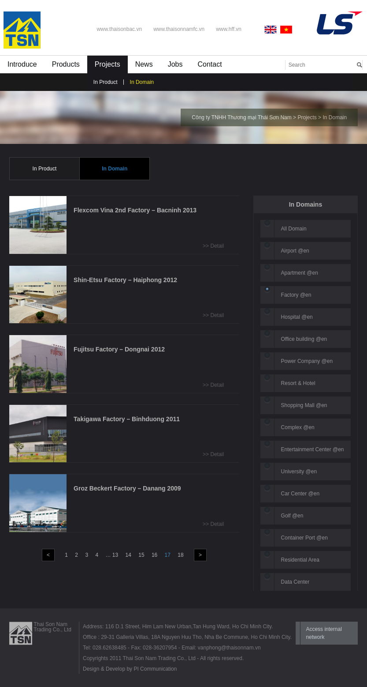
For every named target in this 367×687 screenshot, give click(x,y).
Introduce (22, 64)
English (272, 30)
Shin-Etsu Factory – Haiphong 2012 (125, 279)
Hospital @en (297, 317)
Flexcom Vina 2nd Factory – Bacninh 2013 (135, 210)
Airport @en (295, 251)
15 (141, 555)
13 (115, 555)
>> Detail (213, 246)
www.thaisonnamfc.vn (178, 29)
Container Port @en (304, 538)
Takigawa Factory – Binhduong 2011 (127, 419)
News (144, 64)
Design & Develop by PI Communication (130, 669)
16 (154, 555)
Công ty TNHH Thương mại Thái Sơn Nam (241, 117)
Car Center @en (300, 494)
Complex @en (298, 427)
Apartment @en (299, 273)
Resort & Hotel (298, 383)
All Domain (294, 229)
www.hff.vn (228, 29)
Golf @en (292, 516)
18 (180, 555)
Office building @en (304, 339)
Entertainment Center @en (312, 449)
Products (66, 64)
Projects (107, 64)
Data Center (295, 582)
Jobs (175, 64)
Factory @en (296, 295)
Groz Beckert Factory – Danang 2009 (127, 488)
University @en (299, 471)
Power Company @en (307, 361)
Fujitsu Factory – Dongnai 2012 (119, 349)
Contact (209, 64)
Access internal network (323, 633)
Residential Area (300, 560)
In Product (105, 82)
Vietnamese (286, 30)
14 (128, 555)
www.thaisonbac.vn (119, 29)
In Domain (142, 82)
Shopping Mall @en (304, 405)
